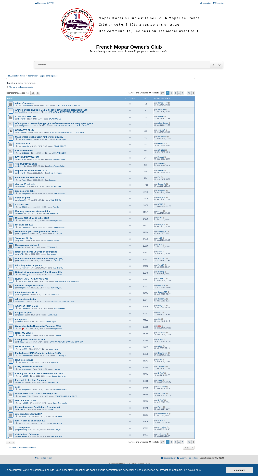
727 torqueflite (22, 427)
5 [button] (182, 92)
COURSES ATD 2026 (25, 116)
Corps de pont (22, 197)
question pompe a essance (29, 285)
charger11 (22, 301)
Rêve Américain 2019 (26, 292)
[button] (162, 93)
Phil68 (20, 409)
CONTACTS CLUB (24, 130)
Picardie (55, 207)
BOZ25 (24, 207)
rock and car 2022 (24, 224)
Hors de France (55, 173)
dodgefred (26, 389)
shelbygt (25, 275)
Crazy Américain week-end (29, 366)
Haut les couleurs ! (25, 360)
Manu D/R (26, 396)
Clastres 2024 (22, 204)
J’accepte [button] (239, 470)
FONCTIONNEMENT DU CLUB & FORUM (67, 112)
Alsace (50, 409)
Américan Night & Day (26, 306)
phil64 (24, 221)
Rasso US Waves (24, 333)
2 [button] (171, 92)
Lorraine (55, 295)
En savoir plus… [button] (193, 470)
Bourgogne (51, 254)
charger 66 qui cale (25, 184)
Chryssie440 (27, 106)
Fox (23, 180)
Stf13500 (25, 153)
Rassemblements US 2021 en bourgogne (36, 252)
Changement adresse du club (30, 339)
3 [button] (175, 92)
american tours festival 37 (28, 414)
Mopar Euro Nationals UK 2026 (31, 170)
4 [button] (179, 92)
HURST (25, 376)
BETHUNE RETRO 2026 (27, 157)
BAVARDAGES (55, 119)
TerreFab (22, 112)
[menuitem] (50, 3)
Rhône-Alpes (61, 139)
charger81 (22, 186)
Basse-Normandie (59, 376)
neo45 (20, 213)
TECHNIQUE (55, 186)
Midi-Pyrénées (59, 193)
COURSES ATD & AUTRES (66, 396)
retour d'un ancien (24, 103)
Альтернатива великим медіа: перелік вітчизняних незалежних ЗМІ (51, 110)
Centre (59, 416)
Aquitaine (54, 362)
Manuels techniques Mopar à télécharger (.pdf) (39, 258)
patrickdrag (22, 430)
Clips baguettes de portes (28, 265)
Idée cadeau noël (24, 150)
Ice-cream (26, 335)
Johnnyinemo (23, 126)
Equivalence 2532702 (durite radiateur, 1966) (38, 353)
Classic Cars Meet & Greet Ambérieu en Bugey (39, 137)
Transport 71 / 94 (23, 238)
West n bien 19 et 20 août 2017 (30, 420)
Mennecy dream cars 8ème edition (33, 211)
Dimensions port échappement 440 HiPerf (36, 231)
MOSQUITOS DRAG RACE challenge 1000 (36, 393)
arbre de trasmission (26, 299)
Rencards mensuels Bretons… (31, 177)
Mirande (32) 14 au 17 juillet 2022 (32, 218)
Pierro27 (25, 268)
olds (20, 322)
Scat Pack (22, 261)
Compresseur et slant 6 (27, 245)
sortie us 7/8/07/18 (24, 346)
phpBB (121, 464)
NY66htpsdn (27, 356)
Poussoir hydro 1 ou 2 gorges (30, 380)
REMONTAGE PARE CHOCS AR (31, 279)
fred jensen (22, 436)
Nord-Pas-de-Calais (57, 159)
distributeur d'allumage (27, 434)
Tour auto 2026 (22, 143)
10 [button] (189, 92)
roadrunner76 (27, 416)
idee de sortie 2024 (25, 191)
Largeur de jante (23, 312)
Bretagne (52, 180)
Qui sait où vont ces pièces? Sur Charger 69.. (38, 272)
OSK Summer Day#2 (25, 400)
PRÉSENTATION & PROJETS (68, 106)
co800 (24, 349)
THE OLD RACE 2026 (26, 164)
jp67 (23, 329)
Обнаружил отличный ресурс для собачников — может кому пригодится (54, 123)
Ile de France (52, 213)
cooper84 (22, 132)
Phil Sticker (26, 139)
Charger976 (23, 234)
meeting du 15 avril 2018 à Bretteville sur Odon (39, 373)
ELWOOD (26, 281)
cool (17, 387)
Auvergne (54, 349)
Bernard (21, 119)
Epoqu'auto (21, 319)
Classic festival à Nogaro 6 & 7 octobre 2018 (38, 326)
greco (20, 315)
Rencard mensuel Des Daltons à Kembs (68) (38, 407)
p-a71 (20, 240)
